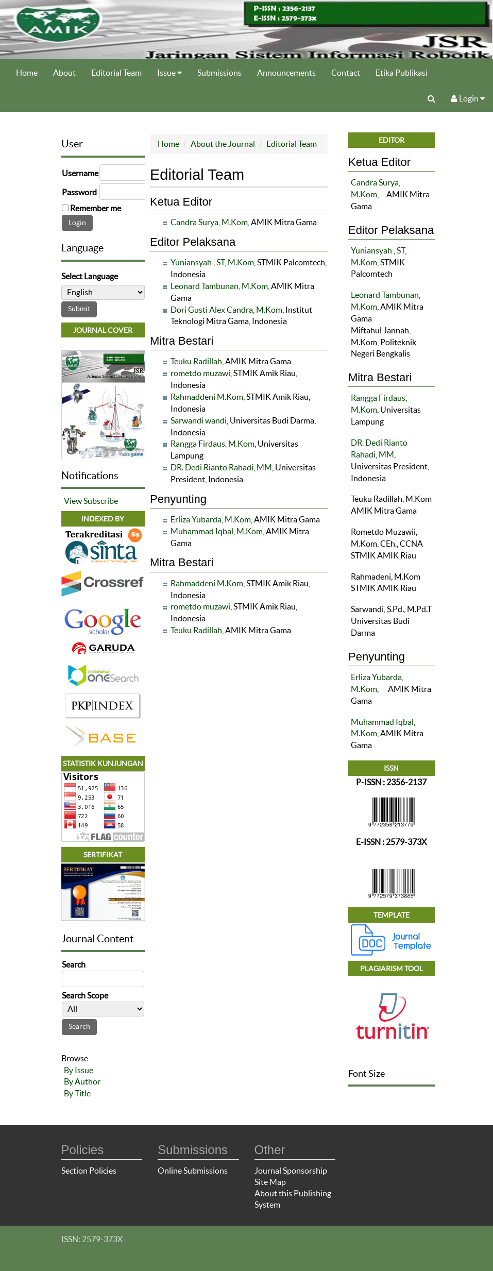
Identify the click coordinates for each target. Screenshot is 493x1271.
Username (80, 173)
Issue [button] (169, 72)
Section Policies (88, 1170)
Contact (345, 72)
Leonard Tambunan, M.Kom (219, 286)
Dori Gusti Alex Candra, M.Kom (226, 309)
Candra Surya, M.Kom (209, 222)
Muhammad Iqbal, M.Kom (217, 531)
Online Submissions (193, 1170)
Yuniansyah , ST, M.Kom (212, 262)
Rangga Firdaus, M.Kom (212, 443)
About (64, 72)
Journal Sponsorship (290, 1170)
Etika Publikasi (402, 72)
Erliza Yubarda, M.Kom (211, 519)
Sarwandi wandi (199, 420)
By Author (82, 1081)
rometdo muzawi (200, 373)
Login (468, 98)
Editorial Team (116, 72)
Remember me (95, 208)
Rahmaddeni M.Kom (207, 396)
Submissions (219, 72)
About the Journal (223, 143)
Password (79, 192)
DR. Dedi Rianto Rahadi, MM (221, 467)
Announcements (286, 72)
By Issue (78, 1070)
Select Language (89, 276)
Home (27, 72)
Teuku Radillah (196, 361)
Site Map (270, 1182)
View (73, 500)
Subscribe (100, 500)
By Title (77, 1093)
